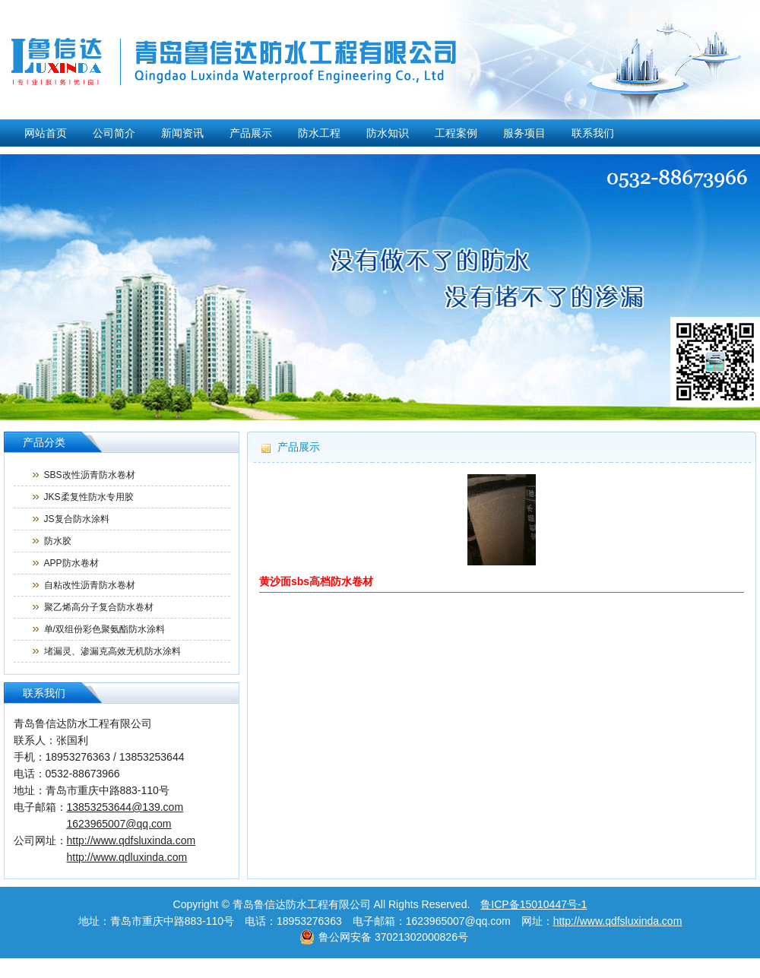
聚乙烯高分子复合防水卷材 (99, 607)
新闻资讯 (182, 133)
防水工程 (319, 133)
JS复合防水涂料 (76, 519)
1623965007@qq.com (119, 824)
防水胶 (57, 541)
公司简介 (114, 133)
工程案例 (456, 133)
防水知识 (387, 133)
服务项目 (524, 133)
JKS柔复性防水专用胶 (89, 497)
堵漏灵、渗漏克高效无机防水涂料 (112, 651)
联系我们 (593, 133)
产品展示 (251, 133)
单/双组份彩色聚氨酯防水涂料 (104, 629)
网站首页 (45, 133)
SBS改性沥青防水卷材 (89, 475)
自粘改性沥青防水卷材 (89, 585)
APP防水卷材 (71, 563)
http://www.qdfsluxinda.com (617, 921)
